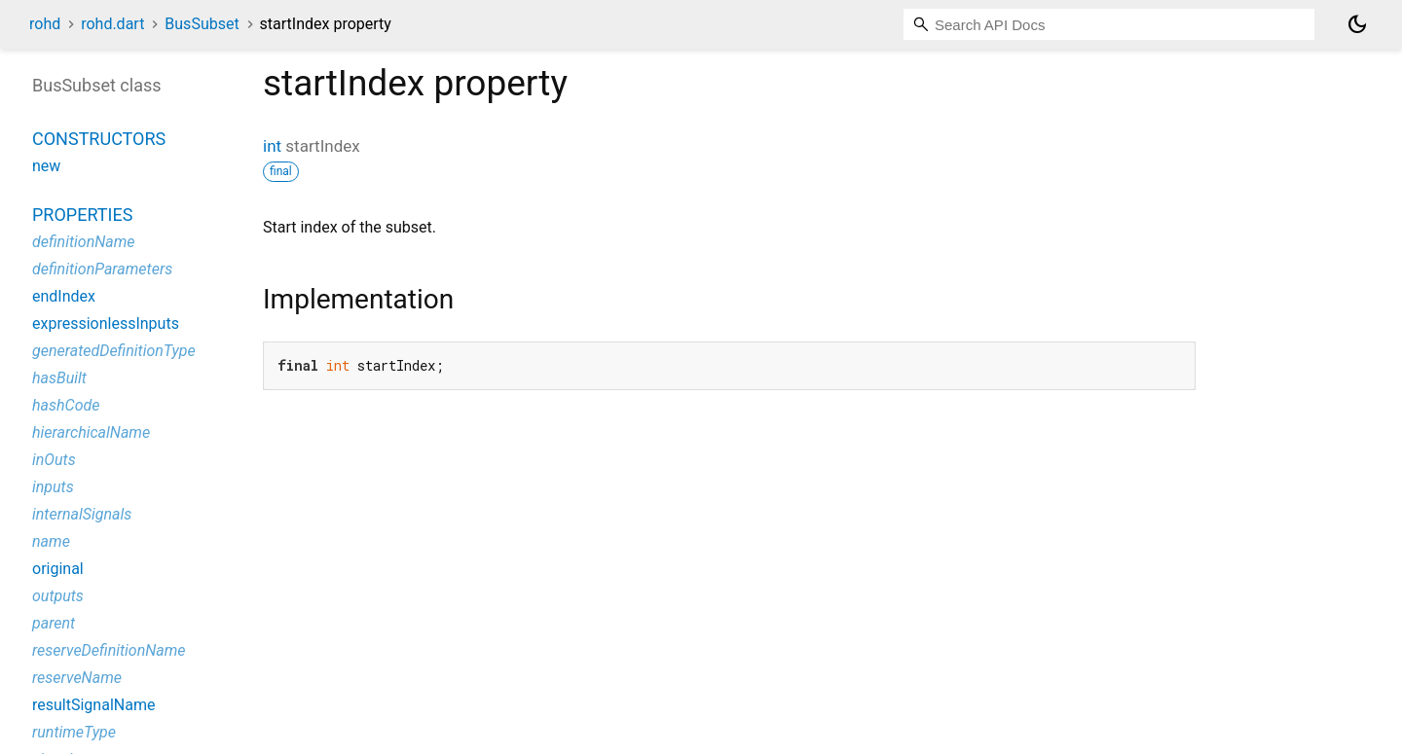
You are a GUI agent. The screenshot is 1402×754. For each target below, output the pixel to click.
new (46, 166)
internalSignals (81, 514)
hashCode (65, 405)
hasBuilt (59, 378)
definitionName (83, 242)
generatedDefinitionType (114, 350)
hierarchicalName (91, 432)
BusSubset (202, 24)
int (272, 146)
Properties (82, 214)
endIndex (63, 296)
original (58, 568)
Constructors (99, 138)
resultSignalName (93, 705)
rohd (44, 24)
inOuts (54, 459)
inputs (53, 487)
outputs (58, 596)
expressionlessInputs (105, 323)
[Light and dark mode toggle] (1357, 24)
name (51, 541)
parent (53, 623)
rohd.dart (112, 24)
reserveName (77, 677)
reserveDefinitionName (109, 650)
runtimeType (74, 732)
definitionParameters (102, 269)
